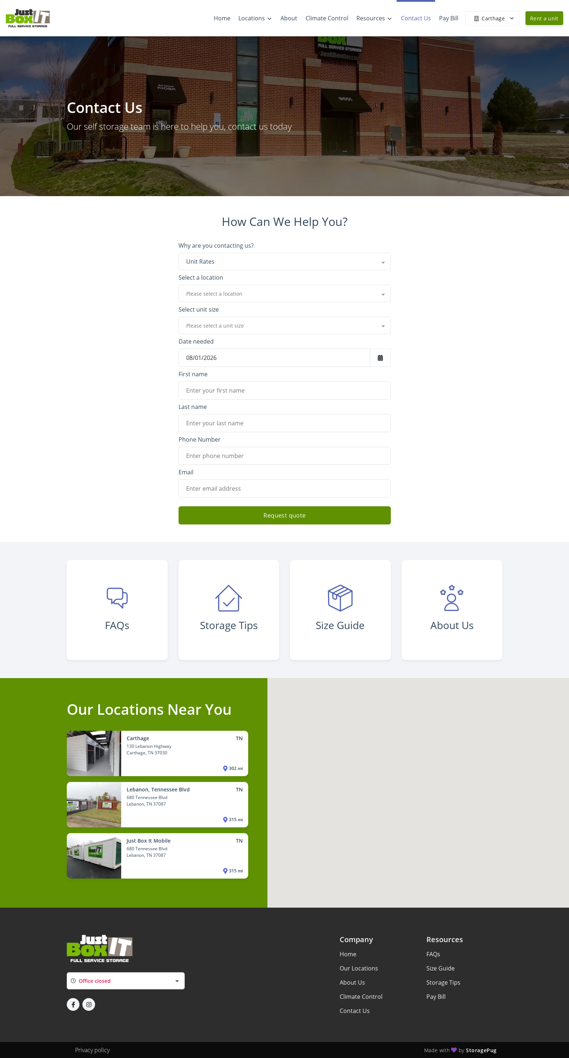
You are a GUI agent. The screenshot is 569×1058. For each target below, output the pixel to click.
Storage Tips (443, 982)
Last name (193, 407)
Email (186, 472)
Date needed (196, 341)
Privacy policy (92, 1050)
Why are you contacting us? (216, 246)
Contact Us (355, 1011)
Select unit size (199, 309)
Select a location (201, 277)
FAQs (433, 954)
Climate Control (361, 997)
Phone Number (200, 439)
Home (348, 954)
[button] (73, 1004)
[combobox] (285, 261)
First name (193, 374)
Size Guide (440, 968)
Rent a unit (544, 18)
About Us (352, 982)
